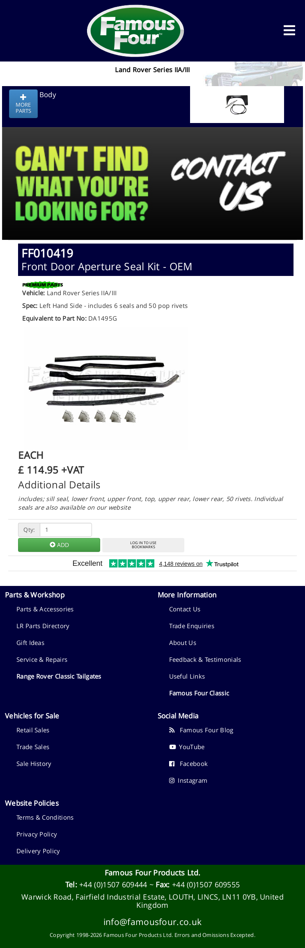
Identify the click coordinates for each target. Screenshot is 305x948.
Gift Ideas (30, 642)
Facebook (188, 763)
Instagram (188, 780)
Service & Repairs (41, 659)
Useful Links (187, 676)
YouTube (187, 747)
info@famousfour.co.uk (152, 921)
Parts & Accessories (45, 609)
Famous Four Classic (199, 693)
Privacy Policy (36, 834)
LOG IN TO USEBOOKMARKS (143, 545)
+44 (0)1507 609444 (113, 884)
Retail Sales (33, 730)
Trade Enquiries (192, 626)
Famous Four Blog (201, 730)
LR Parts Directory (42, 626)
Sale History (34, 763)
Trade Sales (32, 747)
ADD (59, 545)
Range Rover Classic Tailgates (58, 676)
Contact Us (185, 609)
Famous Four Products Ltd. (153, 872)
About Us (182, 642)
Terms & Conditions (44, 817)
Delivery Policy (38, 851)
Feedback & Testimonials (205, 659)
